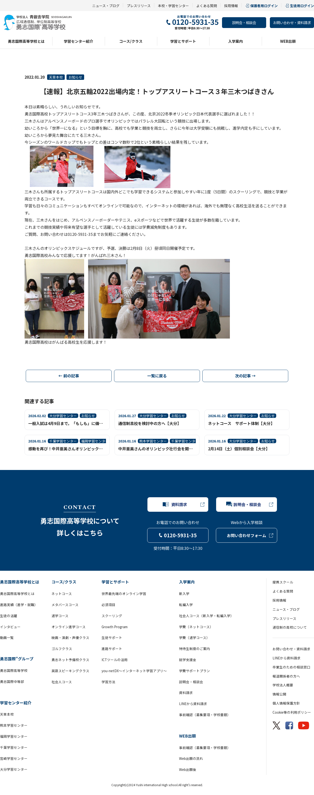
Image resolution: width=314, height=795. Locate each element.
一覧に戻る (157, 376)
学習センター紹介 (78, 41)
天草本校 (56, 77)
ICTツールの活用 (115, 659)
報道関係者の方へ (286, 676)
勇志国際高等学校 (13, 670)
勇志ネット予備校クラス (70, 659)
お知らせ (75, 77)
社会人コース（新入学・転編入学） (206, 615)
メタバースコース (65, 604)
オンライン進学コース (69, 626)
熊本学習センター (13, 725)
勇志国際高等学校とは (26, 41)
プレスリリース (139, 5)
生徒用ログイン (302, 5)
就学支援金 (187, 659)
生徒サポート (112, 637)
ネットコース (62, 593)
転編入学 (186, 604)
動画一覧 (7, 637)
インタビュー (10, 626)
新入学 (184, 593)
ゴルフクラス (62, 648)
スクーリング (112, 615)
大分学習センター (13, 769)
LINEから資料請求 (193, 703)
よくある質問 (206, 5)
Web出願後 (187, 769)
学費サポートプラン (194, 670)
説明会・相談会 (244, 22)
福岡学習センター (13, 736)
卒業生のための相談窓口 (291, 667)
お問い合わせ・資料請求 (292, 22)
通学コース (60, 615)
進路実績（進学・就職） (19, 604)
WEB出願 (288, 41)
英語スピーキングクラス (70, 670)
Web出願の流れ (191, 758)
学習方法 (108, 681)
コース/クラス (131, 41)
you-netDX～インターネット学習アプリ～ (134, 670)
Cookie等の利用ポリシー (292, 712)
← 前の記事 (68, 376)
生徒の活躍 (8, 615)
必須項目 (108, 604)
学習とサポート (183, 41)
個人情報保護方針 (286, 703)
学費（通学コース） (194, 637)
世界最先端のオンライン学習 (124, 593)
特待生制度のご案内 (194, 648)
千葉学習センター (13, 747)
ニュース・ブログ (105, 5)
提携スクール (283, 582)
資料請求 (186, 692)
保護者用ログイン (264, 5)
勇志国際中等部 (12, 681)
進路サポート (112, 648)
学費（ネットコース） (196, 626)
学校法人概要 (283, 684)
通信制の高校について (290, 627)
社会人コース (62, 681)
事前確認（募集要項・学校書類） (205, 714)
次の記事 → (245, 376)
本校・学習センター (173, 5)
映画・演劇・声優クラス (70, 637)
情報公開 (279, 694)
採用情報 (231, 5)
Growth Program (115, 626)
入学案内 (235, 41)
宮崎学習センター (13, 758)
